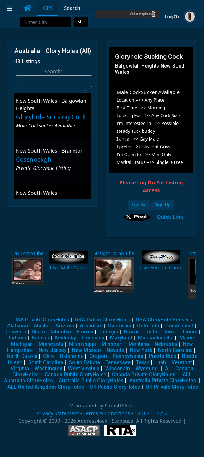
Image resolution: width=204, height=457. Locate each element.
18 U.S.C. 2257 (151, 413)
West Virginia (84, 369)
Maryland (121, 338)
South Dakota (84, 363)
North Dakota (22, 356)
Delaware (15, 332)
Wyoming (147, 369)
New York (141, 350)
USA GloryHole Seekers (164, 320)
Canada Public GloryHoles (75, 375)
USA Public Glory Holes (102, 320)
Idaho (152, 332)
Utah (160, 363)
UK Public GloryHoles (115, 387)
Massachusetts (156, 338)
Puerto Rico (162, 356)
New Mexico (86, 350)
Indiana (17, 338)
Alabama (17, 326)
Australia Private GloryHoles (162, 381)
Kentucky (65, 338)
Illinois (189, 332)
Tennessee (118, 363)
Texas (143, 363)
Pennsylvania (128, 356)
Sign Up (163, 205)
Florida (85, 332)
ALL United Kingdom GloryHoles (45, 387)
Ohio (48, 356)
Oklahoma (72, 356)
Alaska (42, 326)
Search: (54, 77)
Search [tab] (72, 8)
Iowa (170, 332)
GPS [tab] (48, 8)
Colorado (148, 326)
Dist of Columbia (51, 332)
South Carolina (45, 363)
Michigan (22, 344)
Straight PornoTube (114, 253)
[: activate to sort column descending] (52, 91)
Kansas (40, 338)
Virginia (20, 369)
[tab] (27, 8)
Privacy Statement (57, 413)
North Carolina (175, 350)
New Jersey (52, 350)
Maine (186, 338)
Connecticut (179, 326)
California (119, 326)
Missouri (112, 344)
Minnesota (50, 344)
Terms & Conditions (106, 413)
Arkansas (91, 326)
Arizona (64, 326)
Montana (138, 344)
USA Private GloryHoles (41, 320)
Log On (139, 205)
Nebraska (166, 344)
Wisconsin (117, 369)
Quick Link (170, 216)
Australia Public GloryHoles (91, 381)
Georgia (108, 332)
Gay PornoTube (27, 253)
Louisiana (93, 338)
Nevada (115, 350)
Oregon (98, 356)
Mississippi (82, 344)
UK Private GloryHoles (172, 387)
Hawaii (132, 332)
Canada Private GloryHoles (143, 375)
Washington (48, 369)
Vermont (182, 363)
